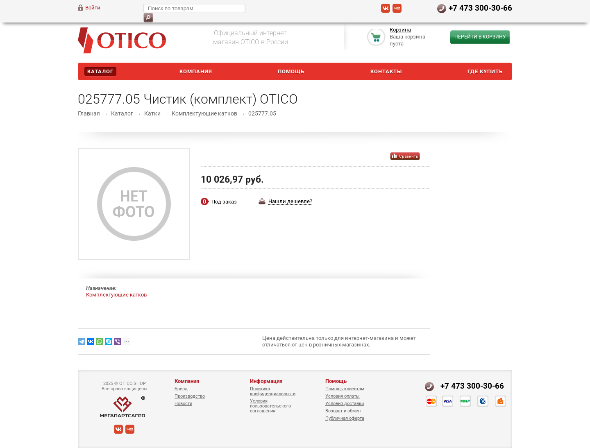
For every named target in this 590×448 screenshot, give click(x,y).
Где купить (485, 71)
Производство (190, 396)
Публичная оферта (344, 418)
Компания (195, 71)
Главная (89, 113)
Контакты (386, 71)
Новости (183, 403)
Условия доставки (344, 403)
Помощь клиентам (344, 388)
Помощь (291, 71)
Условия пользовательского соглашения (270, 406)
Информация (266, 381)
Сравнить (408, 156)
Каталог (100, 71)
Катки (152, 113)
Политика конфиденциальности (272, 391)
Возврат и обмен (343, 411)
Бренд (181, 388)
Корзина (400, 30)
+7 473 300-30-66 (480, 7)
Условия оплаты (342, 396)
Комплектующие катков (204, 113)
